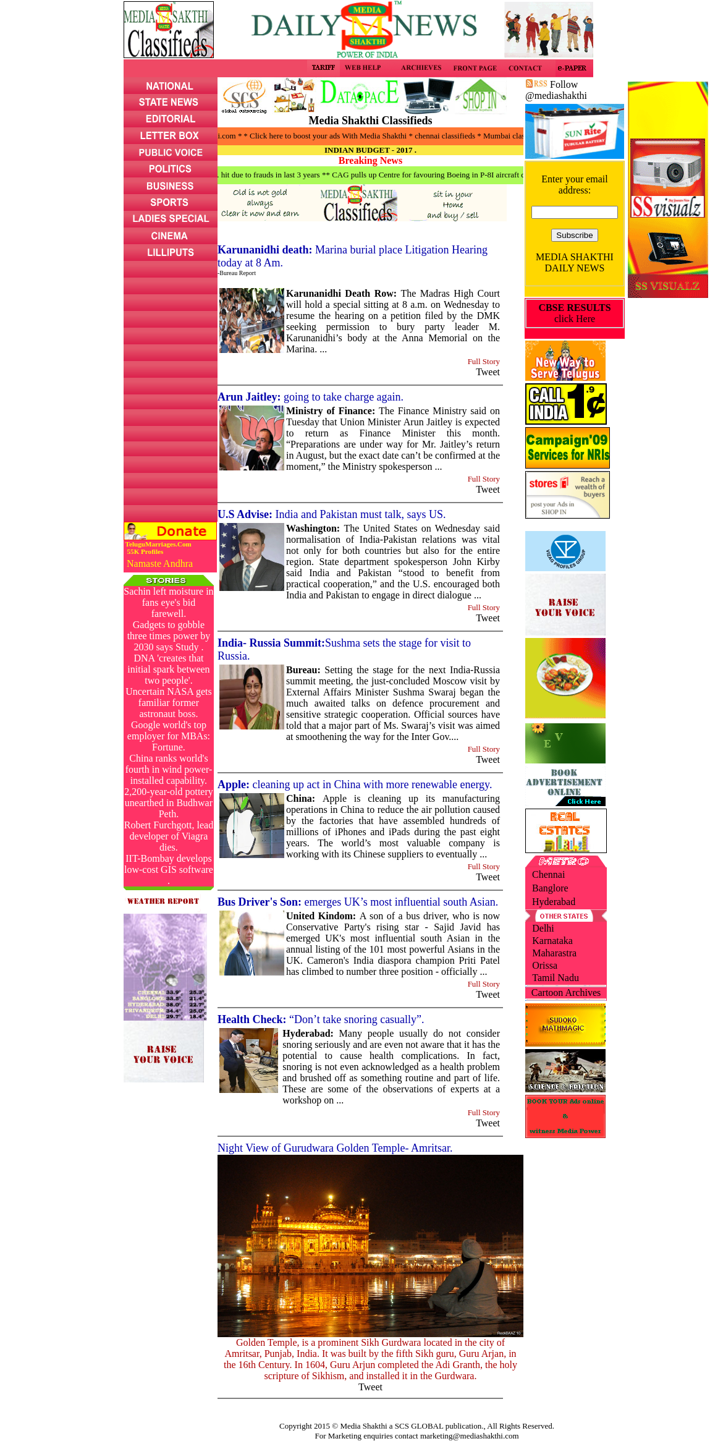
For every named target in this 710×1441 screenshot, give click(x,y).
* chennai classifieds (455, 135)
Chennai (548, 874)
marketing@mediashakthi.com (469, 1435)
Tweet (488, 372)
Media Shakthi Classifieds (370, 120)
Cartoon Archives (566, 992)
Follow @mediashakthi (556, 90)
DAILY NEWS (575, 268)
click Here (574, 313)
